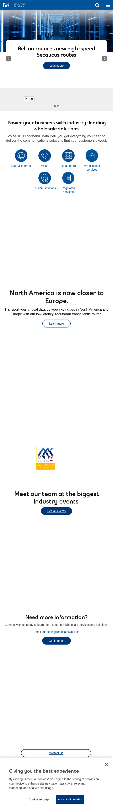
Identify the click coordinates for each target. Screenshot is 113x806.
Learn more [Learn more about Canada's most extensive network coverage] (17, 457)
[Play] (26, 98)
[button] (8, 58)
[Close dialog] (106, 767)
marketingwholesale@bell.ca (60, 632)
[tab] (55, 106)
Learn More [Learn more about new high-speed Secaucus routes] (56, 65)
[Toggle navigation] (108, 5)
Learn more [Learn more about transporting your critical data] (56, 323)
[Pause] (32, 98)
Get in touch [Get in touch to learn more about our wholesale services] (56, 640)
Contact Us (56, 753)
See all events (56, 511)
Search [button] (97, 5)
